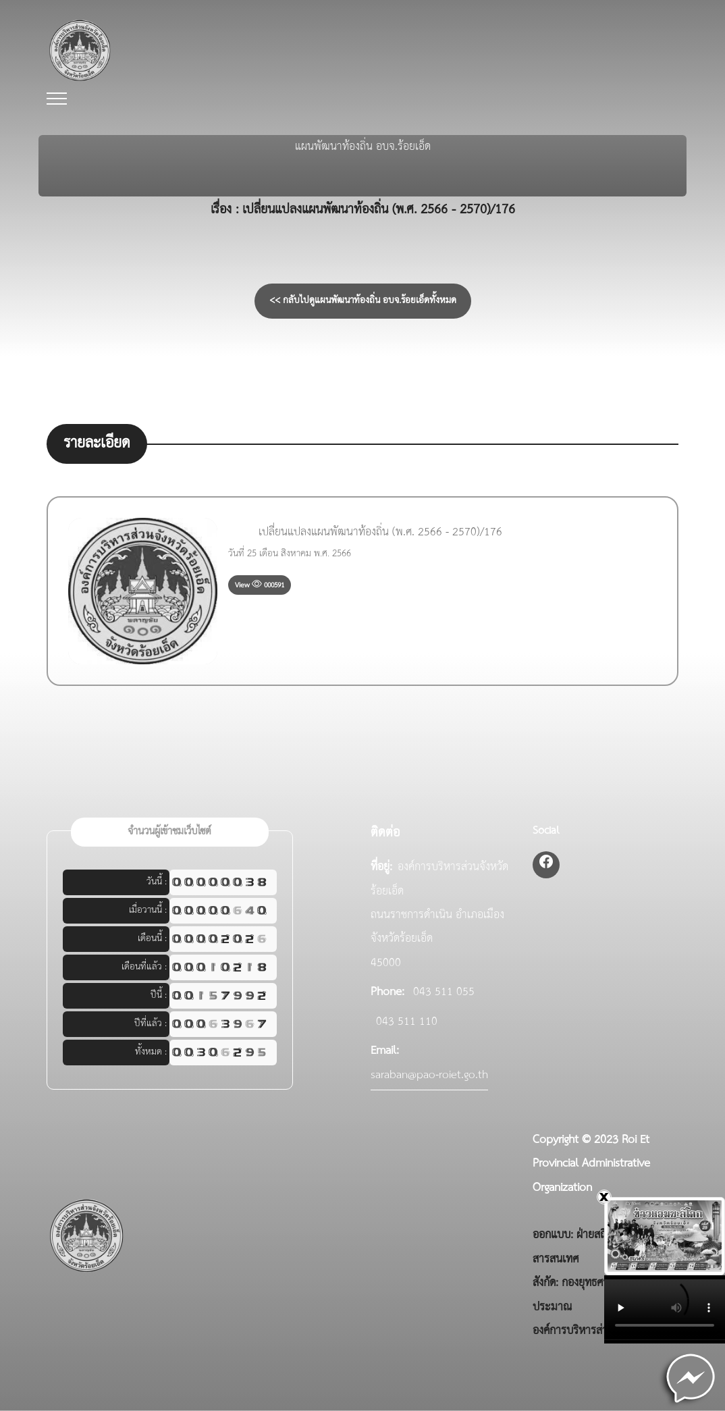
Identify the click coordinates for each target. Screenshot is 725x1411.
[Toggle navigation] (57, 99)
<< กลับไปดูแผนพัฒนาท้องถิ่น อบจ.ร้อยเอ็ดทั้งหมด (362, 301)
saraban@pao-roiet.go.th (429, 1075)
